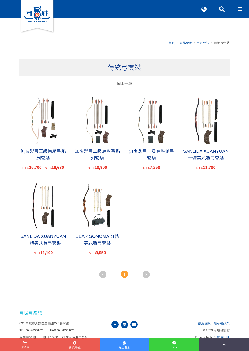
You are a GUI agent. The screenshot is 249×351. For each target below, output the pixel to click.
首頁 (172, 43)
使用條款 (204, 323)
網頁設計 (223, 337)
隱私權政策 (222, 323)
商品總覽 (185, 43)
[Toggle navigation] (240, 9)
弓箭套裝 (203, 43)
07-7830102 (34, 330)
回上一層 (124, 83)
